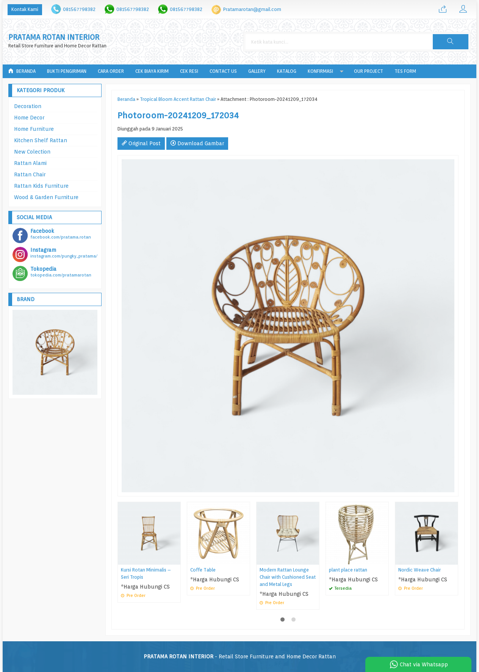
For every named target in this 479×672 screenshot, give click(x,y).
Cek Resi (189, 71)
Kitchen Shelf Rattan (40, 140)
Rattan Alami (30, 163)
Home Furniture (34, 129)
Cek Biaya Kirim (152, 71)
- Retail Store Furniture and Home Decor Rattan (240, 656)
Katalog (286, 71)
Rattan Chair (29, 174)
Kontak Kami (24, 9)
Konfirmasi (320, 71)
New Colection (32, 152)
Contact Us (223, 71)
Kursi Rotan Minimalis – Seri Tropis (146, 573)
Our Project (368, 71)
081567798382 (79, 9)
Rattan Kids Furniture (41, 186)
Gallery (257, 71)
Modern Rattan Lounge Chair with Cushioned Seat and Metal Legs (288, 577)
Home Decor (29, 118)
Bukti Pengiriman (66, 71)
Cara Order (111, 71)
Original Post (141, 143)
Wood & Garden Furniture (46, 197)
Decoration (27, 106)
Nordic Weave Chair (419, 570)
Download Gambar (197, 143)
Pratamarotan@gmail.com (252, 9)
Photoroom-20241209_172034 (178, 115)
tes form (405, 71)
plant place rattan (348, 570)
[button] (450, 41)
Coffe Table (203, 570)
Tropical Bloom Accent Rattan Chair (178, 99)
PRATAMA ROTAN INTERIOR (53, 37)
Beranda (22, 71)
